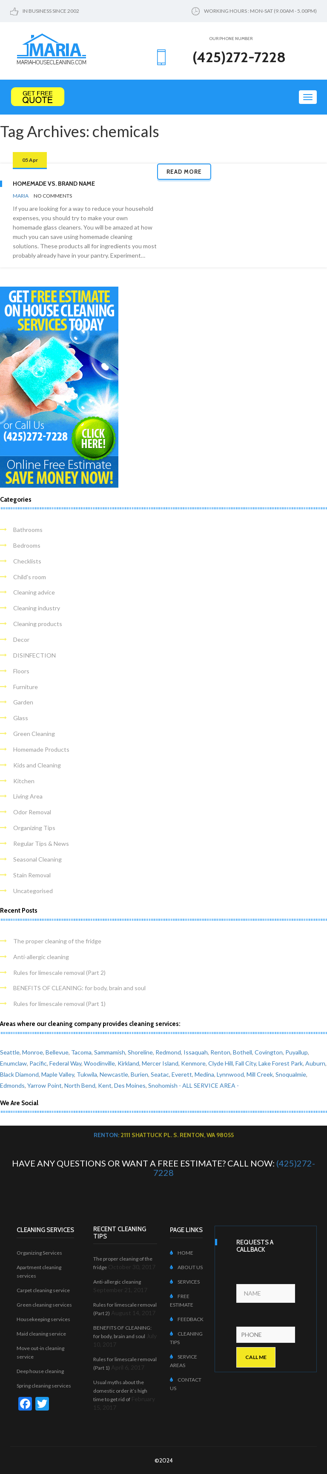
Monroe (32, 1052)
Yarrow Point (44, 1085)
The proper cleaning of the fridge (57, 941)
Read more (184, 171)
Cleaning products (37, 623)
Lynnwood (230, 1074)
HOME (181, 1253)
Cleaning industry (36, 608)
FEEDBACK (187, 1319)
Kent (105, 1085)
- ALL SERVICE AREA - (209, 1085)
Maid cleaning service (41, 1333)
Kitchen (23, 780)
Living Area (28, 796)
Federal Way (65, 1063)
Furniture (25, 686)
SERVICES (185, 1282)
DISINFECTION (34, 655)
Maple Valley (57, 1074)
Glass (20, 717)
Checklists (27, 561)
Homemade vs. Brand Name (54, 183)
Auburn (315, 1063)
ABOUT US (186, 1267)
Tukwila (87, 1074)
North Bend (79, 1085)
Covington (269, 1052)
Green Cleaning (34, 733)
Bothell (242, 1052)
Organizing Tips (34, 827)
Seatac (160, 1074)
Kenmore (193, 1063)
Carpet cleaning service (43, 1290)
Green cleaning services (44, 1305)
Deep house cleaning (40, 1371)
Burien (139, 1074)
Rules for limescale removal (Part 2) (59, 972)
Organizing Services (39, 1253)
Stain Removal (32, 875)
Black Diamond (19, 1074)
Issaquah (196, 1052)
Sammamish (109, 1052)
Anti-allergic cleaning (41, 956)
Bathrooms (28, 529)
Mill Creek (260, 1074)
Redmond (168, 1052)
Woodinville (99, 1063)
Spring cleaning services (44, 1385)
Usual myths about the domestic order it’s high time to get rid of (120, 1390)
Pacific (38, 1063)
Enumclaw (13, 1063)
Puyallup (296, 1052)
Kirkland (128, 1063)
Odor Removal (32, 812)
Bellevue (57, 1052)
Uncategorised (33, 890)
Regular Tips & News (41, 843)
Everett (182, 1074)
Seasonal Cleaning (37, 859)
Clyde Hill (220, 1063)
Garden (23, 702)
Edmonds (12, 1085)
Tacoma (81, 1052)
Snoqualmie (290, 1074)
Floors (21, 671)
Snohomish (163, 1085)
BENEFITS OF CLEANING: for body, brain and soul (79, 987)
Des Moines (130, 1085)
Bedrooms (26, 545)
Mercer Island (160, 1063)
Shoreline (140, 1052)
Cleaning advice (34, 592)
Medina (204, 1074)
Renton (220, 1052)
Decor (21, 639)
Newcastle (114, 1074)
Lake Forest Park (280, 1063)
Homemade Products (41, 749)
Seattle (10, 1052)
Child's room (29, 576)
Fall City (245, 1063)
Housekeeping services (43, 1319)
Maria (21, 196)
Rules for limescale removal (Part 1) (59, 1003)
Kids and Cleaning (37, 765)
